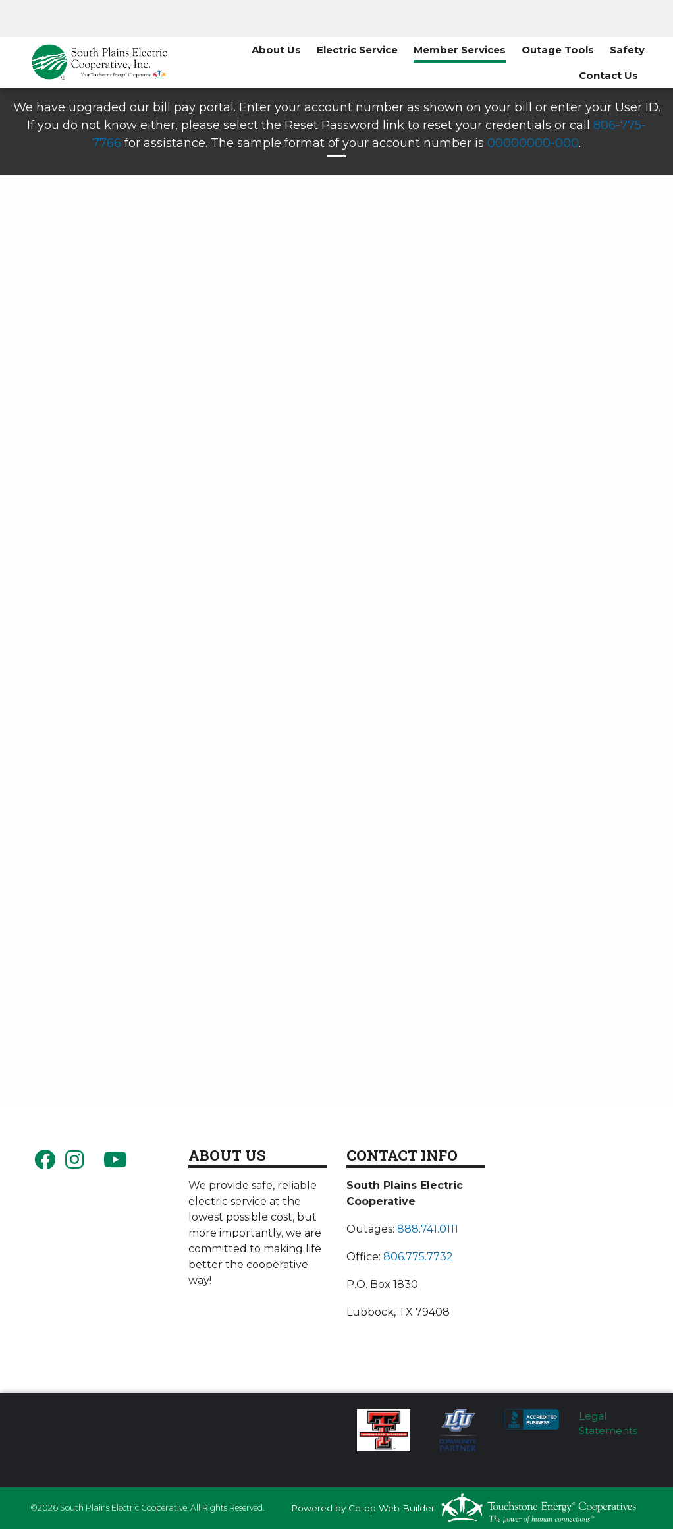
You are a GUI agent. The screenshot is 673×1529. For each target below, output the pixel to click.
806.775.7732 (418, 1256)
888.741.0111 (427, 1229)
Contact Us (608, 75)
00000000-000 (533, 143)
